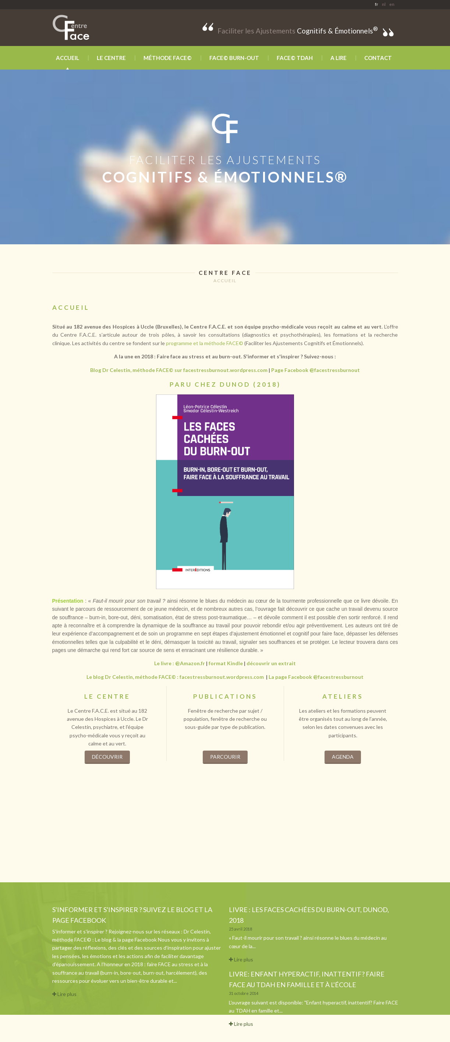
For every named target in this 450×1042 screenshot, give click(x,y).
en (391, 4)
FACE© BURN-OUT (234, 57)
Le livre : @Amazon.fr (179, 663)
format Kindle (226, 663)
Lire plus (64, 994)
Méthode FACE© (167, 57)
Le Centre (111, 57)
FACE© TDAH (295, 57)
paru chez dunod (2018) (225, 384)
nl (384, 4)
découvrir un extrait (271, 663)
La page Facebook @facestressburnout (316, 677)
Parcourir (225, 757)
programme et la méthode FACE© (204, 343)
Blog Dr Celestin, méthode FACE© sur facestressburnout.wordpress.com (178, 370)
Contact (378, 57)
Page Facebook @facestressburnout (315, 370)
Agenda (343, 757)
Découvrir (107, 757)
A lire (338, 57)
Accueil (67, 57)
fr (376, 4)
